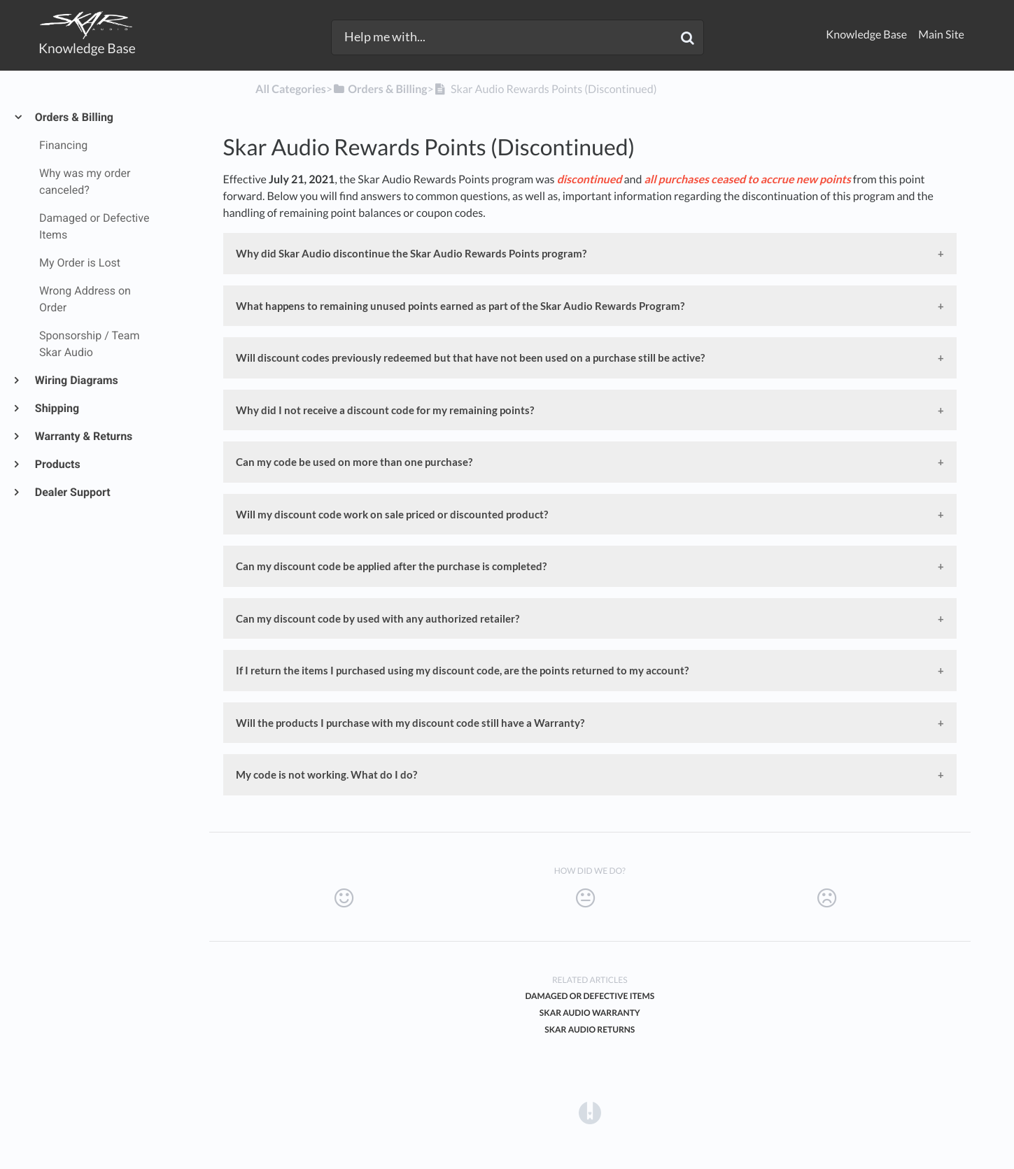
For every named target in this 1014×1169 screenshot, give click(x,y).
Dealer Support (72, 492)
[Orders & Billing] (379, 89)
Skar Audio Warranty (590, 1012)
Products (57, 464)
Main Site (941, 34)
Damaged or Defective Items (589, 996)
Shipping (56, 408)
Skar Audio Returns (589, 1029)
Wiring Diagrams (76, 380)
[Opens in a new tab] (590, 1112)
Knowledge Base (866, 34)
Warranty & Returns (83, 436)
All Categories (290, 89)
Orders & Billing (73, 117)
